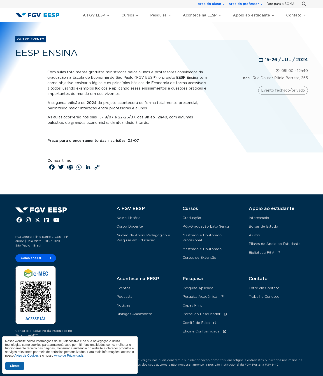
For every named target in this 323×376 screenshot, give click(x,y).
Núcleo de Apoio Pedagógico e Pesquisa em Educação (143, 238)
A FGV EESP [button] (94, 15)
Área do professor (244, 4)
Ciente (15, 366)
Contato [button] (294, 15)
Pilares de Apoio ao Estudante (274, 244)
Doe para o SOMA (281, 4)
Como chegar (31, 258)
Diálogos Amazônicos (134, 314)
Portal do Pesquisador (202, 314)
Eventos (123, 288)
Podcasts (124, 296)
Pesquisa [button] (158, 15)
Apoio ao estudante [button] (251, 15)
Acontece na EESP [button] (200, 15)
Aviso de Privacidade (68, 355)
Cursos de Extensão (199, 257)
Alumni (254, 235)
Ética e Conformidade (201, 331)
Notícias (123, 305)
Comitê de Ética (196, 323)
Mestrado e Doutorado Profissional (202, 238)
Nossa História (128, 218)
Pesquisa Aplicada (198, 288)
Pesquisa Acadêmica (200, 296)
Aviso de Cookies (26, 355)
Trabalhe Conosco (264, 296)
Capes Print (192, 305)
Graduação (192, 218)
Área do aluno (209, 4)
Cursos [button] (127, 15)
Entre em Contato (264, 288)
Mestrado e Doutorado (202, 249)
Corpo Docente (129, 226)
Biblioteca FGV (261, 252)
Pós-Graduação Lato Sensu (206, 226)
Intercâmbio (259, 218)
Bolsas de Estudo (263, 226)
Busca (302, 4)
